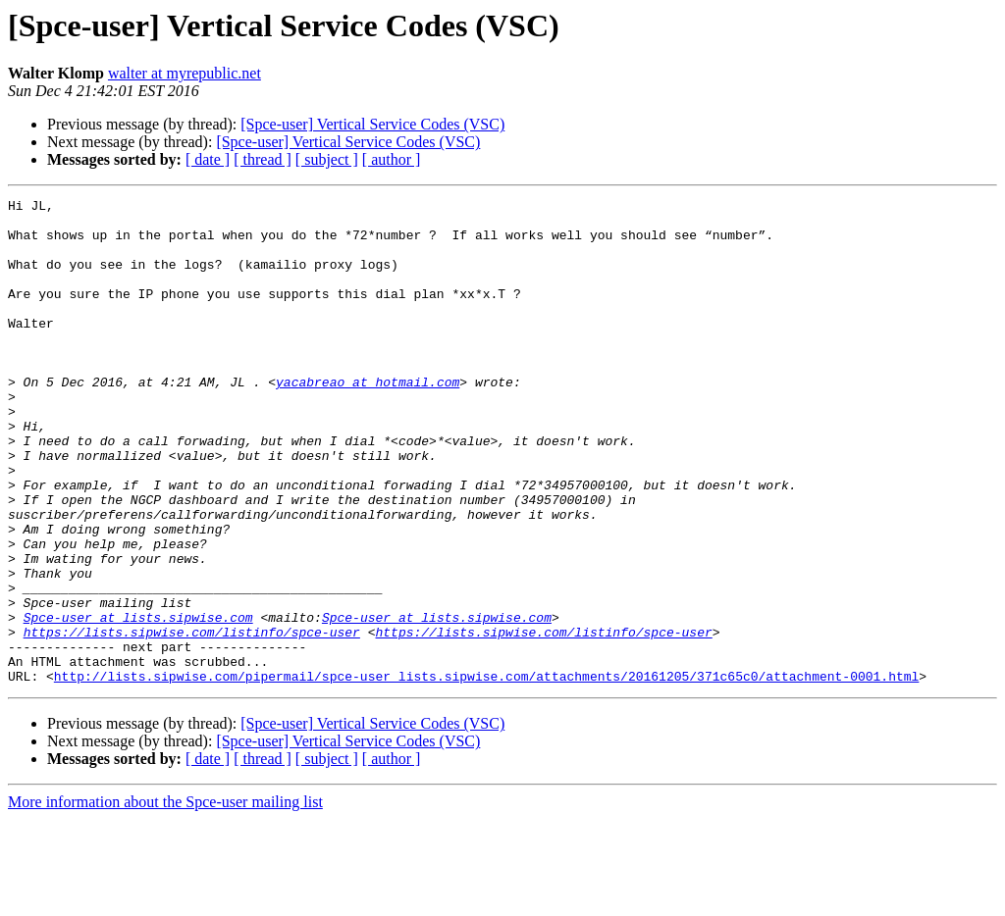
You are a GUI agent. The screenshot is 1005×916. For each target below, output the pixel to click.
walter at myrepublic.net (184, 73)
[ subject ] (326, 159)
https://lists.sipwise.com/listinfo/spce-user (192, 720)
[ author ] (391, 159)
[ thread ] (262, 159)
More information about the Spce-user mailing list (165, 899)
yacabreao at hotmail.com (367, 420)
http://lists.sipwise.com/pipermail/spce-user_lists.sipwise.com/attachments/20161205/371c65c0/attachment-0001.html (486, 773)
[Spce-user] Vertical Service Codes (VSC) (372, 124)
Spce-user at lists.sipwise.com (138, 702)
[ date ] (207, 159)
